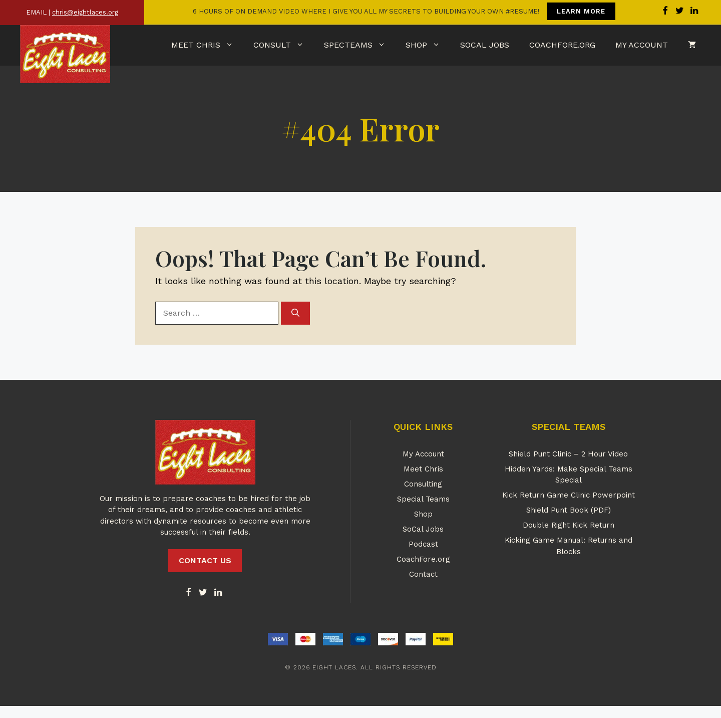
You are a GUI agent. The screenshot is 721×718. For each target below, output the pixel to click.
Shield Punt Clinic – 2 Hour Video (568, 453)
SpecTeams (360, 45)
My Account (641, 45)
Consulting (423, 484)
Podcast (423, 544)
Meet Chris (207, 45)
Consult (283, 45)
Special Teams (423, 499)
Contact (423, 574)
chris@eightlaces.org (85, 12)
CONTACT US (205, 560)
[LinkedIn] (217, 593)
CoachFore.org (562, 45)
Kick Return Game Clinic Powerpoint (568, 495)
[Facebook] (188, 593)
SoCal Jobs (484, 45)
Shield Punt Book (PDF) (568, 510)
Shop (428, 45)
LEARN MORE (581, 11)
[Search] (295, 313)
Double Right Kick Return (568, 525)
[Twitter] (203, 593)
